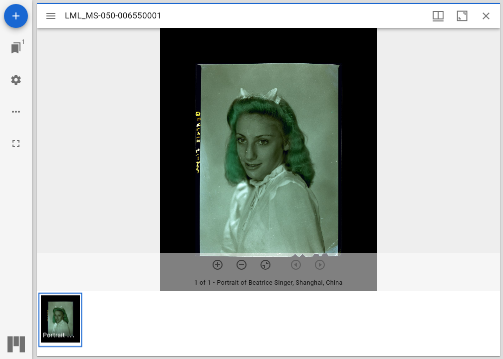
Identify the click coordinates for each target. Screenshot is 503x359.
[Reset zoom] (265, 265)
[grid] (268, 323)
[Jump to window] (16, 48)
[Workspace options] (16, 112)
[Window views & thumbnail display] (438, 16)
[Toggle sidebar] (51, 16)
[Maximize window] (462, 16)
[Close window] (486, 16)
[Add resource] (16, 16)
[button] (60, 320)
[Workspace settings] (16, 80)
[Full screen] (16, 144)
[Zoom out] (241, 265)
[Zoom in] (218, 265)
